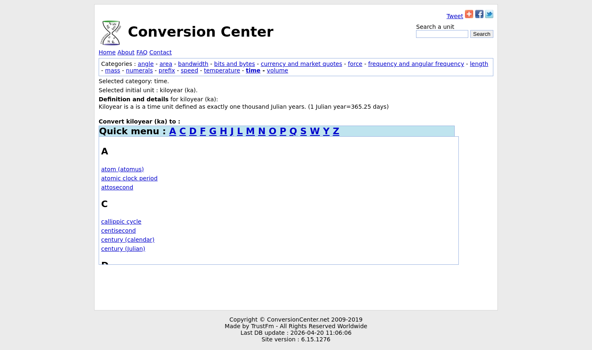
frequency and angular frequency (416, 64)
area (166, 64)
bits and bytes (234, 64)
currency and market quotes (301, 64)
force (355, 64)
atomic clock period (129, 178)
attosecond (117, 187)
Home (107, 52)
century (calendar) (128, 239)
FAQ (142, 52)
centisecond (118, 230)
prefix (167, 70)
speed (189, 70)
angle (146, 64)
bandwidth (193, 64)
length (479, 64)
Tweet (454, 16)
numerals (139, 70)
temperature (222, 70)
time (253, 70)
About (126, 52)
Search (481, 34)
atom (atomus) (122, 169)
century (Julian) (123, 248)
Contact (160, 52)
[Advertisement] (296, 287)
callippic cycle (121, 221)
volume (277, 70)
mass (112, 70)
